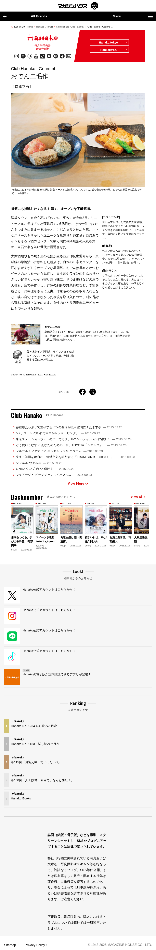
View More (78, 484)
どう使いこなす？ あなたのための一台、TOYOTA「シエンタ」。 (71, 445)
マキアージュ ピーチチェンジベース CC (54, 474)
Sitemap (10, 945)
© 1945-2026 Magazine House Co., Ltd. (120, 945)
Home (30, 27)
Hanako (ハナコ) (44, 27)
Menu (133, 16)
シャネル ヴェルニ (39, 462)
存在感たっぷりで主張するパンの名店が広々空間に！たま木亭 (69, 427)
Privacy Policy (35, 945)
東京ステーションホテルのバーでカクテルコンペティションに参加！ (73, 439)
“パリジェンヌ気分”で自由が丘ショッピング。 (58, 433)
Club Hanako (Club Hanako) (70, 27)
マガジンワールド (78, 6)
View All (138, 497)
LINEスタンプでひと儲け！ (45, 469)
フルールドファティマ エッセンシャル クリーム (59, 451)
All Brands (25, 16)
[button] (141, 525)
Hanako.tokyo (113, 42)
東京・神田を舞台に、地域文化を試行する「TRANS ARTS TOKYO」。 (75, 457)
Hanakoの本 (113, 50)
